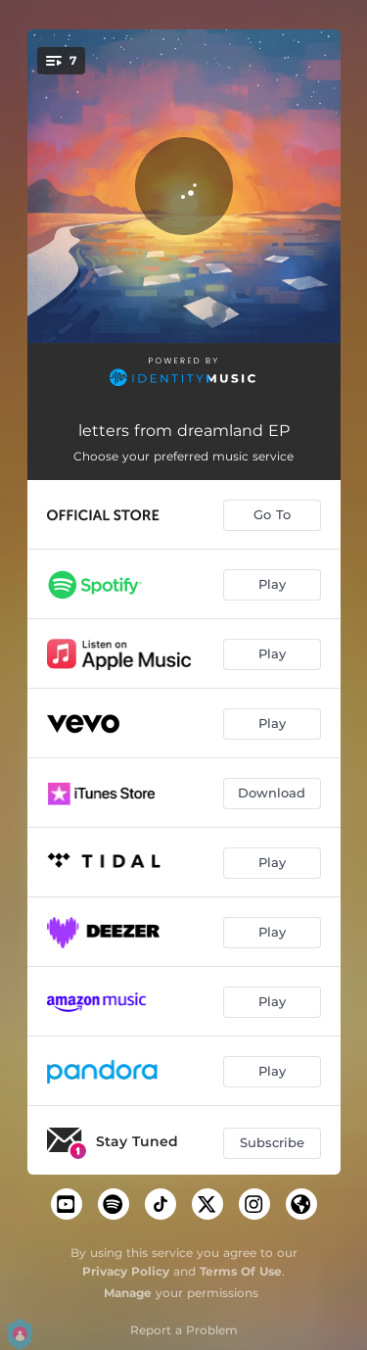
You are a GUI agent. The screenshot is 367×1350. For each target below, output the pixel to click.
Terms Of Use (241, 1271)
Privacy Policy (125, 1271)
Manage (128, 1292)
